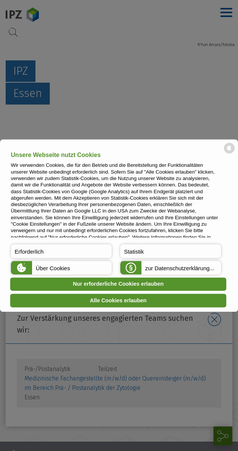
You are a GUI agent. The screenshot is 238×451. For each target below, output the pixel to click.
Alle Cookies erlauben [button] (118, 300)
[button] (61, 251)
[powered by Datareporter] (229, 153)
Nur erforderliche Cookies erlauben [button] (118, 284)
